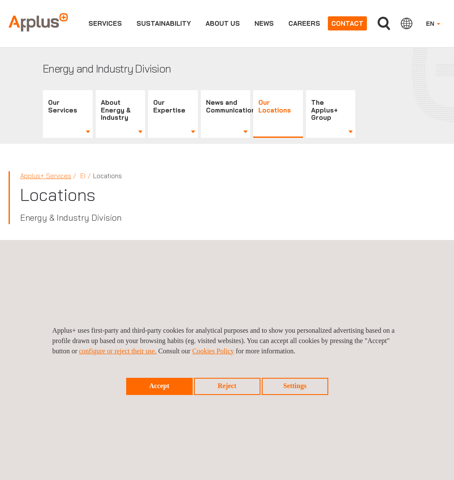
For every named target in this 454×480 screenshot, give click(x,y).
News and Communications (228, 106)
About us (223, 23)
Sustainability (163, 23)
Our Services (62, 106)
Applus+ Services (45, 176)
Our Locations (274, 106)
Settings (294, 385)
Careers (304, 23)
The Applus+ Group (324, 110)
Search (383, 23)
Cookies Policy (213, 351)
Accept (159, 385)
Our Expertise (169, 106)
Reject (227, 385)
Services (105, 23)
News (264, 23)
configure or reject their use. (118, 351)
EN (433, 23)
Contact (347, 23)
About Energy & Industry (116, 110)
